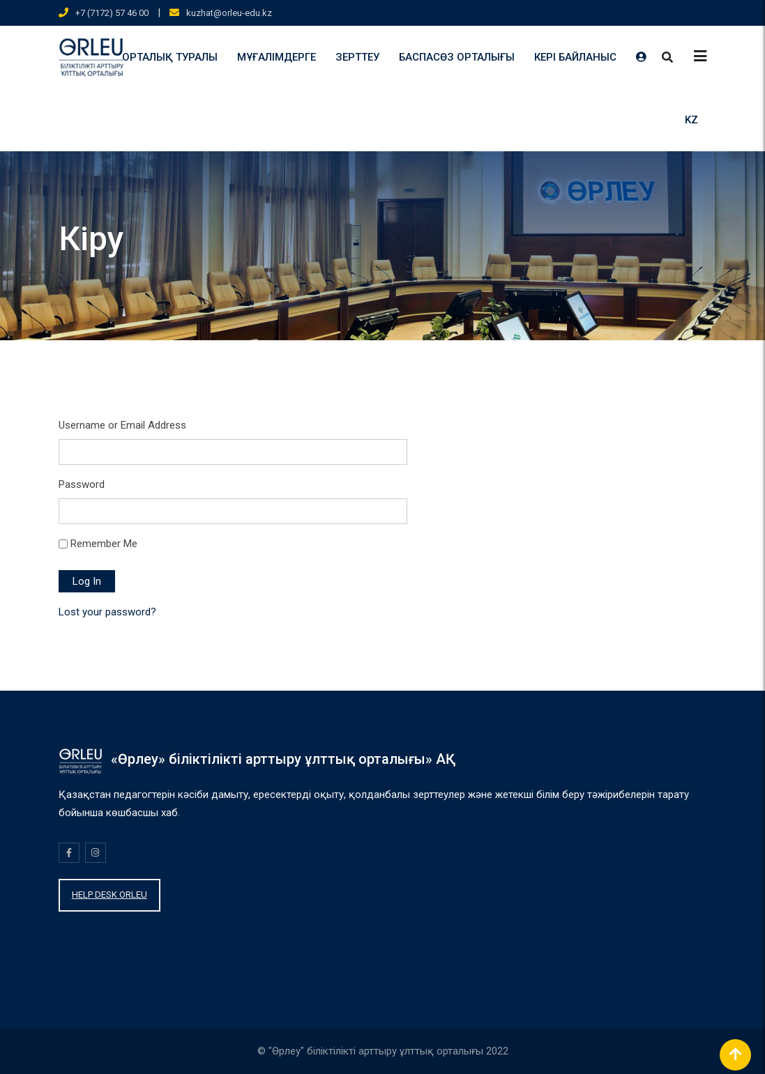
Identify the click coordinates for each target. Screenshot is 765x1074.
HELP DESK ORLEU (109, 894)
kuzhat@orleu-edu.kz (229, 13)
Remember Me (103, 543)
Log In (87, 581)
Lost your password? (107, 612)
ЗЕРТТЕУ (357, 57)
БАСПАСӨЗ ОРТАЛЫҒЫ (457, 57)
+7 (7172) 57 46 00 (112, 13)
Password (82, 484)
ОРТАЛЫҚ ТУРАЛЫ (170, 57)
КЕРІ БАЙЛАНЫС (575, 57)
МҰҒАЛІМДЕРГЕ (276, 57)
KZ (691, 120)
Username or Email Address (122, 425)
